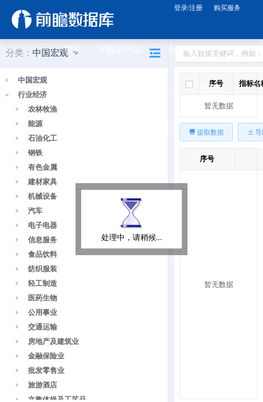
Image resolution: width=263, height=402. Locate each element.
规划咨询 (147, 89)
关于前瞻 (152, 127)
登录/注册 (188, 8)
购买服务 (227, 8)
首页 (73, 49)
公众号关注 (91, 128)
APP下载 (207, 89)
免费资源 (189, 50)
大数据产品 (124, 50)
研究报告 (86, 89)
